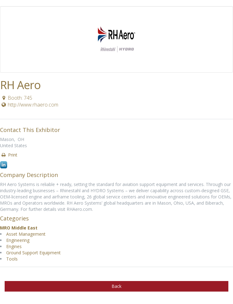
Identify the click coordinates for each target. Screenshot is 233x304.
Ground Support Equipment (33, 253)
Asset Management (26, 234)
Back (116, 286)
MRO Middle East (18, 228)
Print (9, 155)
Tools (12, 259)
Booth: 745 (16, 97)
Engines (14, 246)
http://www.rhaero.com (29, 104)
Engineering (17, 240)
